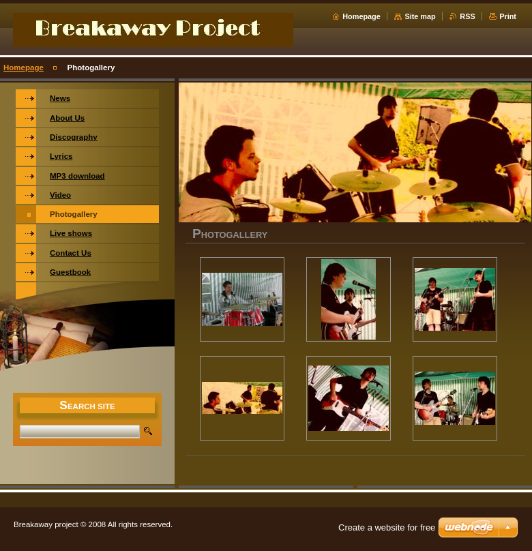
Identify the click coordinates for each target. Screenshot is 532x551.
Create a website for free (386, 527)
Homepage (361, 16)
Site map (419, 16)
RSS (467, 16)
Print (507, 16)
